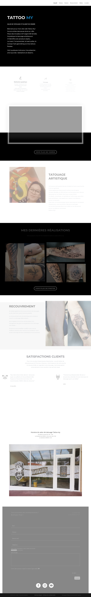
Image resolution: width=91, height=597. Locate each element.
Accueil (55, 3)
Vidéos (81, 3)
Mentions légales (38, 595)
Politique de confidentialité (49, 595)
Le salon (87, 3)
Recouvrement (74, 3)
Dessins (66, 3)
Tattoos (61, 3)
